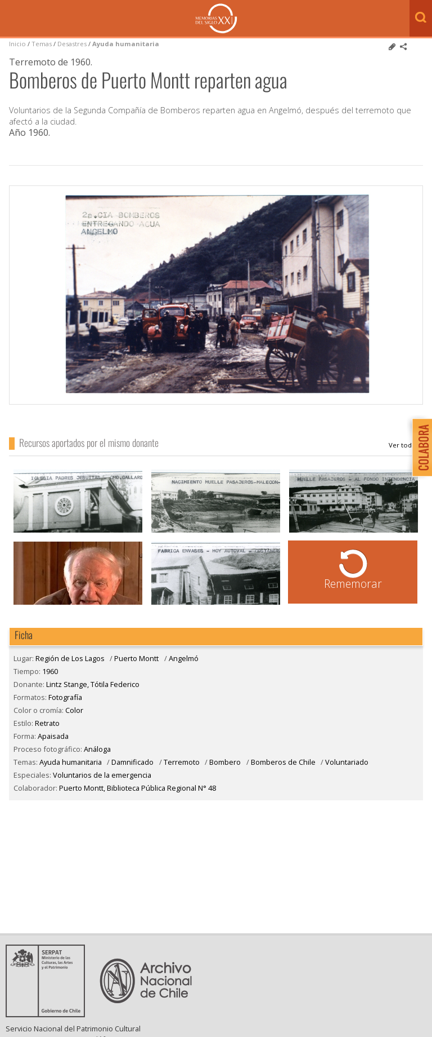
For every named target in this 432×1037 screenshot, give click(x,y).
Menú (11, 19)
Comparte (403, 46)
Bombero (225, 762)
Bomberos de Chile (283, 762)
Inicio (17, 43)
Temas (42, 43)
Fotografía (65, 697)
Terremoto (182, 762)
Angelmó (184, 658)
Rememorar (353, 583)
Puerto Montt (136, 658)
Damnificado (132, 762)
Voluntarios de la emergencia (102, 775)
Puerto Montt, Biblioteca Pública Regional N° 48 (137, 788)
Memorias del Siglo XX (216, 18)
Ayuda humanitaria (125, 43)
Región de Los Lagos (70, 658)
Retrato (47, 723)
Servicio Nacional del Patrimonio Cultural (73, 1028)
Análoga (97, 749)
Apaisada (53, 736)
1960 (50, 671)
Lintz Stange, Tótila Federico (406, 445)
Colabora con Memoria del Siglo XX (419, 447)
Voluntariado (346, 762)
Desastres (72, 43)
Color (74, 710)
